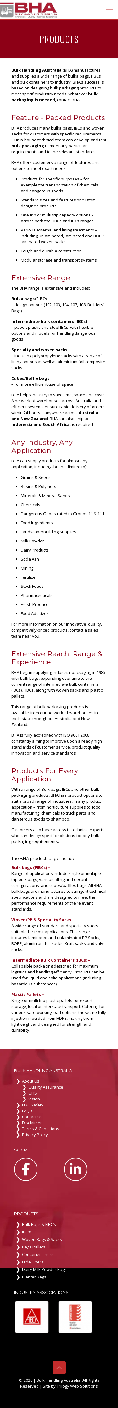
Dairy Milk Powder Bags (44, 1269)
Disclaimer (32, 1123)
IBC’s (26, 1232)
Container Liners (37, 1254)
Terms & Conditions (40, 1128)
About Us (30, 1081)
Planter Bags (34, 1277)
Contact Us (32, 1117)
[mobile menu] (109, 9)
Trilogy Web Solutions (77, 1386)
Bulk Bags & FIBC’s (39, 1224)
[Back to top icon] (59, 1367)
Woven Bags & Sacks (42, 1239)
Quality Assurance (45, 1087)
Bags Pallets (33, 1247)
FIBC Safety (32, 1105)
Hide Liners (32, 1262)
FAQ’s (27, 1111)
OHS (32, 1093)
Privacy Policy (35, 1134)
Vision (34, 1099)
